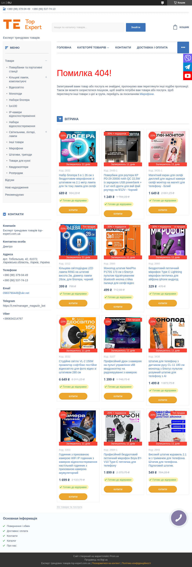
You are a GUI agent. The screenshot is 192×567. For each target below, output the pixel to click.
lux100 (13, 105)
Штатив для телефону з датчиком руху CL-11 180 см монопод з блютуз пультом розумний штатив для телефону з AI (166, 369)
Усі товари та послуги (69, 506)
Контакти (123, 47)
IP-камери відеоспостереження (22, 114)
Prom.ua (114, 556)
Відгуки (9, 180)
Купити (73, 210)
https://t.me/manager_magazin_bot (24, 305)
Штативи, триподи (20, 154)
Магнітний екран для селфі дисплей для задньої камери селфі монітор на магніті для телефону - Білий (167, 181)
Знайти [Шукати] (135, 27)
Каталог (11, 540)
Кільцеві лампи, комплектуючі (19, 79)
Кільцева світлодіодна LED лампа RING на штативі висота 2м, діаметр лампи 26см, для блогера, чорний (76, 274)
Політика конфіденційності (136, 563)
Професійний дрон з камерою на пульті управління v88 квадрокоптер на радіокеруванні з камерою (123, 367)
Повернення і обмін (18, 526)
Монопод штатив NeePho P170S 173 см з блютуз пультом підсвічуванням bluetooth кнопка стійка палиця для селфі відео (120, 276)
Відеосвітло (16, 87)
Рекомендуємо (14, 194)
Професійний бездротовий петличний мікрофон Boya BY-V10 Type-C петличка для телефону (123, 460)
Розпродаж (16, 173)
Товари (9, 60)
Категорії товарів (91, 47)
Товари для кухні (19, 160)
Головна (64, 47)
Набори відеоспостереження (22, 124)
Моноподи (15, 93)
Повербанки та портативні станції (25, 69)
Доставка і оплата (152, 47)
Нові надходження (16, 187)
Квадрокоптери (18, 166)
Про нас (11, 545)
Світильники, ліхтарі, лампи (22, 134)
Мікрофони (16, 148)
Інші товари (16, 142)
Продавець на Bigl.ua (96, 559)
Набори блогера (19, 99)
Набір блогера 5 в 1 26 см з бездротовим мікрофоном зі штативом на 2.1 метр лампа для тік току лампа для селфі (77, 181)
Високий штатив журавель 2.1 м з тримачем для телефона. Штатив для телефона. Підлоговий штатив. (168, 460)
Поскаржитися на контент (106, 563)
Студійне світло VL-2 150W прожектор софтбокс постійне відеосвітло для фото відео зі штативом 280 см (78, 367)
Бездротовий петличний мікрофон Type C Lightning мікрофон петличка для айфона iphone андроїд (165, 274)
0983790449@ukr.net (16, 293)
